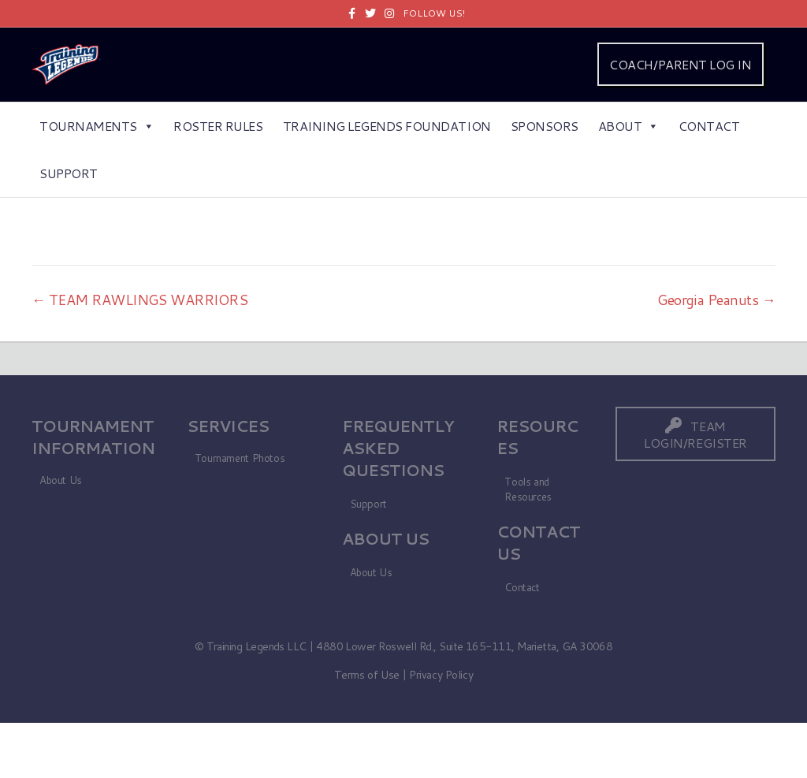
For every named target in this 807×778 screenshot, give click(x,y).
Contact (709, 126)
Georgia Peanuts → (716, 299)
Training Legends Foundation (387, 126)
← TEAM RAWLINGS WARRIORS (139, 299)
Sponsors (544, 126)
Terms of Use (367, 675)
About (628, 126)
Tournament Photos (239, 458)
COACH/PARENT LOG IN (680, 64)
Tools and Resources (528, 489)
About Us (60, 480)
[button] (695, 434)
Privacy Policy (441, 675)
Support (68, 173)
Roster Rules (217, 126)
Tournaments (96, 126)
